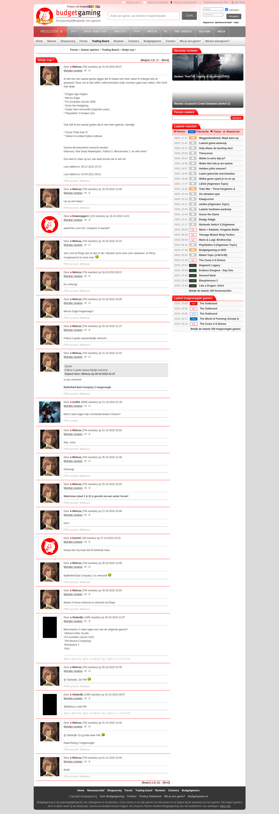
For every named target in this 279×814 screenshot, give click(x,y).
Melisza (76, 66)
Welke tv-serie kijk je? (207, 158)
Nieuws (51, 41)
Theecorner (201, 153)
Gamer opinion (90, 49)
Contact (170, 41)
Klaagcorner (201, 199)
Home (39, 41)
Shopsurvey (68, 41)
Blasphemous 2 (203, 280)
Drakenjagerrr (80, 216)
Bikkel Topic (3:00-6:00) (208, 255)
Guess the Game (204, 214)
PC (166, 31)
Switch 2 (121, 31)
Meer (222, 31)
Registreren (208, 22)
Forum (83, 41)
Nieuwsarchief (95, 790)
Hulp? (236, 22)
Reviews (119, 41)
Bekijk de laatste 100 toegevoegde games (215, 328)
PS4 (137, 31)
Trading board (143, 790)
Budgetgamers (152, 41)
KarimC (76, 538)
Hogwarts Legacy (204, 265)
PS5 (74, 31)
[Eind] (165, 60)
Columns (133, 41)
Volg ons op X (133, 2)
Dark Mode (240, 2)
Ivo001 (76, 402)
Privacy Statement (150, 796)
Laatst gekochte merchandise (212, 173)
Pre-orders (184, 31)
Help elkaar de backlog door (211, 148)
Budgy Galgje (202, 219)
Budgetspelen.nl (198, 796)
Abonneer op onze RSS (216, 2)
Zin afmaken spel (204, 194)
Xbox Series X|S (96, 31)
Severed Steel (202, 275)
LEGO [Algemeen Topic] (208, 183)
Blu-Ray (205, 31)
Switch (152, 31)
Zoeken (237, 118)
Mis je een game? (190, 41)
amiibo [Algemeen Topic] (209, 204)
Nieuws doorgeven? (217, 41)
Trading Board (100, 41)
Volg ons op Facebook (185, 2)
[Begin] (145, 60)
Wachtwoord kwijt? (223, 22)
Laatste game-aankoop (207, 143)
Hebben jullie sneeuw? (207, 168)
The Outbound (208, 303)
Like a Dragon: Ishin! (206, 285)
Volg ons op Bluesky (157, 2)
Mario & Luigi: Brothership (210, 239)
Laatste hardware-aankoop (210, 209)
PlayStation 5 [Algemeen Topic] (213, 244)
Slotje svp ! (129, 49)
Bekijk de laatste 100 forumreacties (210, 290)
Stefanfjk (77, 617)
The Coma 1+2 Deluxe (207, 260)
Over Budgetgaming (112, 796)
